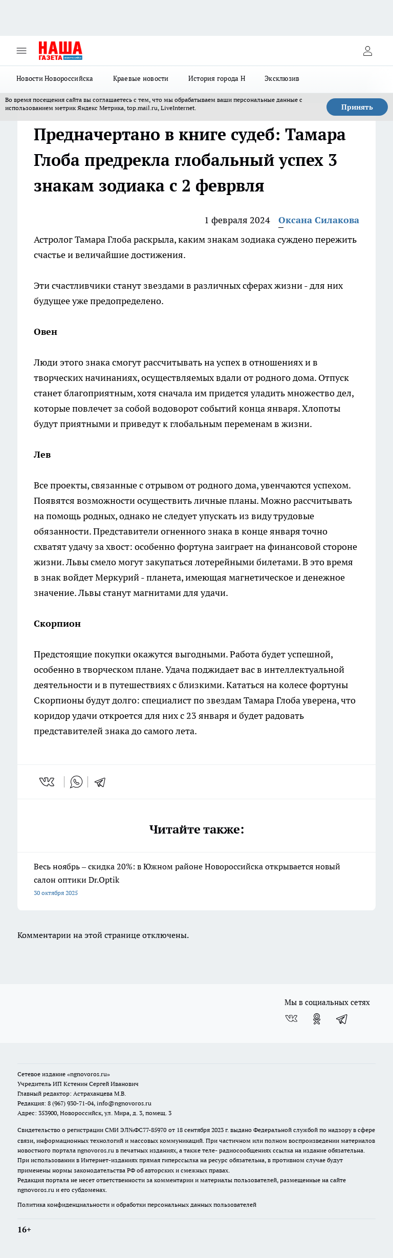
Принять (357, 107)
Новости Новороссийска (55, 78)
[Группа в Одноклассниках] (317, 1019)
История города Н (216, 78)
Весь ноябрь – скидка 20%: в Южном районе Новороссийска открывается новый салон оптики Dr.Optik (196, 880)
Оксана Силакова (318, 220)
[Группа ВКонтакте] (291, 1019)
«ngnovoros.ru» (88, 1074)
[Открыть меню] (21, 50)
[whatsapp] (76, 782)
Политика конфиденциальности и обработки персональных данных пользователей (136, 1204)
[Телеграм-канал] (342, 1019)
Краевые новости (141, 78)
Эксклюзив (282, 78)
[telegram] (103, 782)
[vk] (48, 782)
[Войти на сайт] (367, 50)
